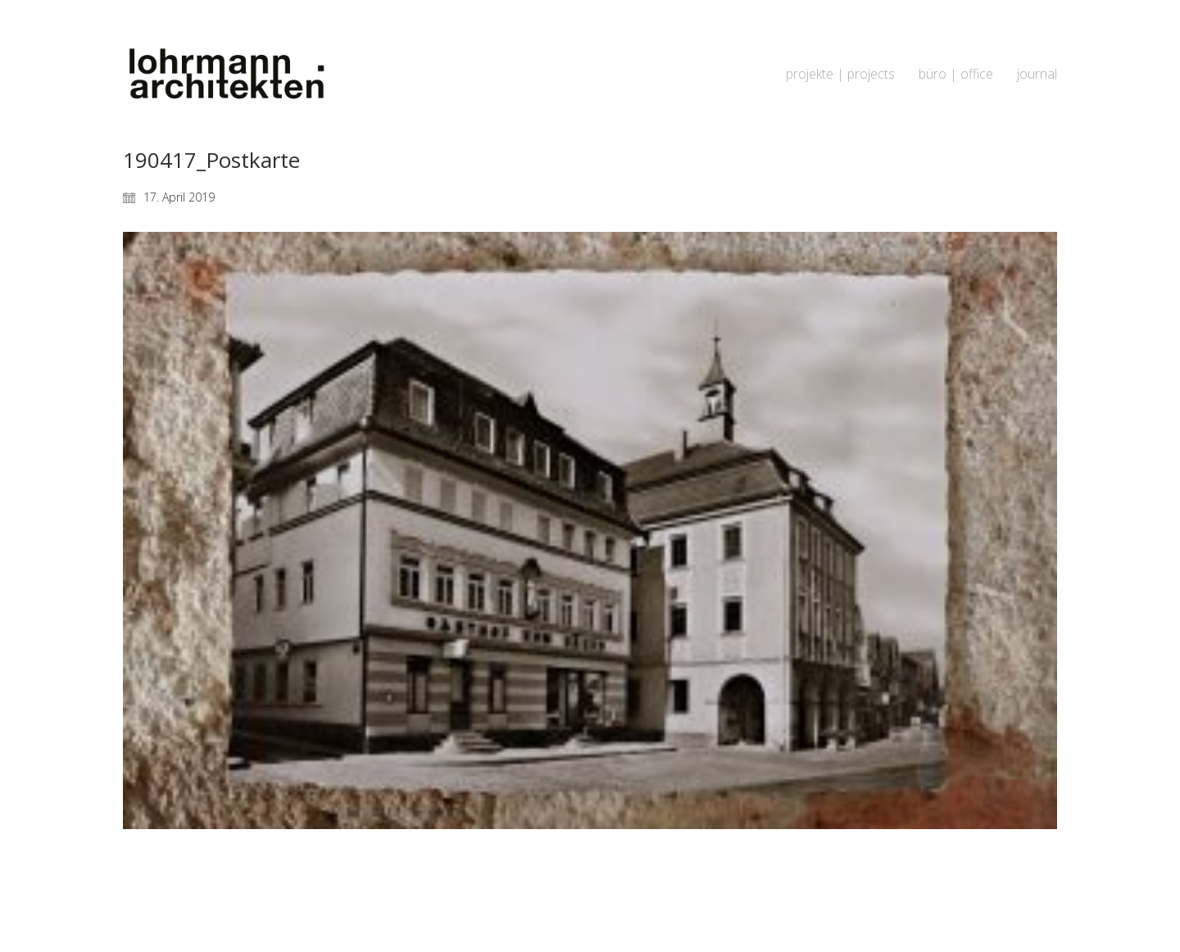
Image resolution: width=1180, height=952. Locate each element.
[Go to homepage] (225, 74)
